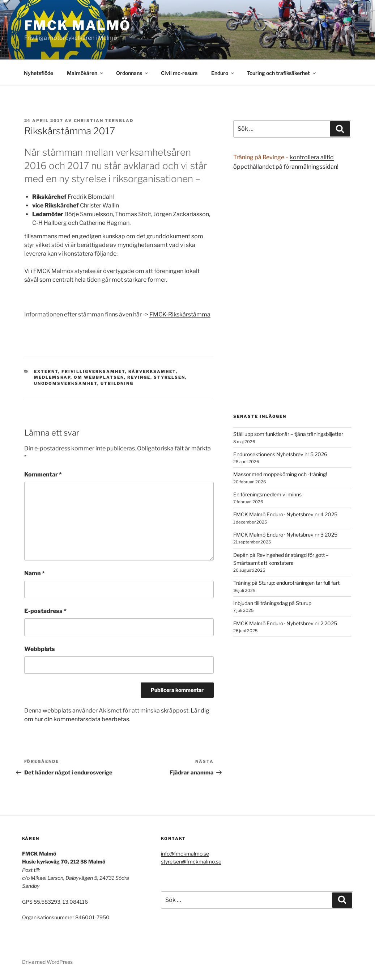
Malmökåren (85, 73)
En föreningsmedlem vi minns (267, 494)
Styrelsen (169, 377)
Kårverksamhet (152, 371)
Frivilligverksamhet (93, 371)
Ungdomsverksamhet (65, 383)
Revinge (138, 377)
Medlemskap (52, 377)
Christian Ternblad (104, 120)
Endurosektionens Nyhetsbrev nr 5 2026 (280, 454)
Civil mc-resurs (179, 73)
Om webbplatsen (99, 377)
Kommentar (43, 474)
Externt (46, 371)
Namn (34, 573)
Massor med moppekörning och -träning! (280, 474)
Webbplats (39, 649)
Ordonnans (132, 73)
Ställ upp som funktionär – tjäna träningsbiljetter (288, 434)
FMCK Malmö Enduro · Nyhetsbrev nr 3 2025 (285, 534)
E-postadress (45, 611)
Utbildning (117, 383)
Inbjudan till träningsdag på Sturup (272, 603)
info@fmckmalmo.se (185, 853)
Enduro (223, 73)
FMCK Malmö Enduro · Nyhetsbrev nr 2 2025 (285, 623)
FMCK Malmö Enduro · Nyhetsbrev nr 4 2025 (285, 514)
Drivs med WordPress (47, 962)
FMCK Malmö (77, 25)
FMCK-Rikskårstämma (179, 314)
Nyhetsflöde (38, 73)
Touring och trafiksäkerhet (282, 73)
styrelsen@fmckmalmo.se (191, 861)
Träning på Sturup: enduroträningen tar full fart (286, 583)
